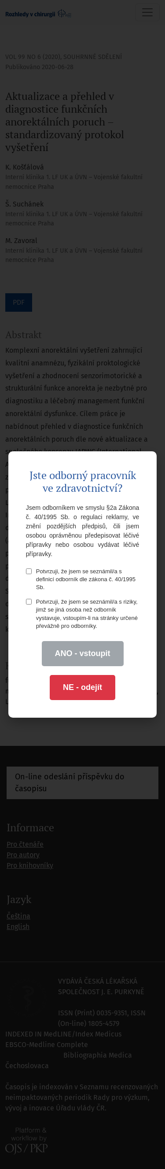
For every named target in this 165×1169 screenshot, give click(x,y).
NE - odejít (82, 687)
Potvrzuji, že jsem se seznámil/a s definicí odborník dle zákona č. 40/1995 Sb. (81, 579)
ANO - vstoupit (82, 653)
